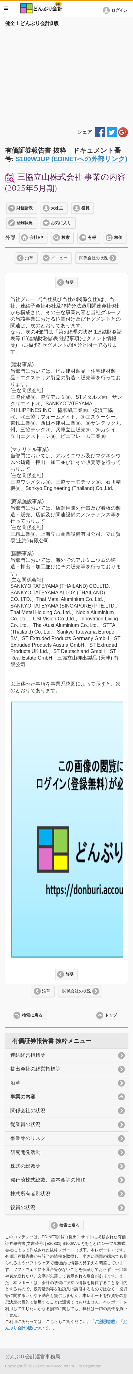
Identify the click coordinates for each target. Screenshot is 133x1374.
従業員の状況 (25, 1124)
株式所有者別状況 (30, 1193)
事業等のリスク (27, 1138)
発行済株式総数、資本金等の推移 (48, 1179)
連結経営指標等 (27, 1055)
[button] (116, 10)
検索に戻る (32, 1015)
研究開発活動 (25, 1152)
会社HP (36, 237)
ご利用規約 (105, 1321)
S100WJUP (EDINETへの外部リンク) (71, 158)
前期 (69, 282)
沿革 (29, 258)
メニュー (59, 258)
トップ (111, 1015)
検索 (65, 237)
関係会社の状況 (93, 258)
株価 (118, 237)
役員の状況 (22, 1207)
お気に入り (61, 223)
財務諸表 (24, 208)
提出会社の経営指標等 (35, 1068)
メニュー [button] (6, 8)
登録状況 (24, 223)
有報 (92, 237)
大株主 (57, 208)
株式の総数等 (25, 1166)
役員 (85, 208)
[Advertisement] (66, 76)
